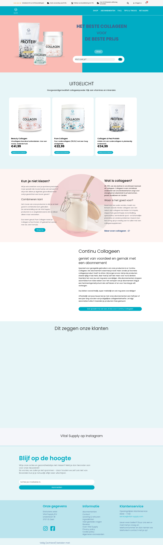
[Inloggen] (134, 3)
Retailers (143, 10)
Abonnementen (108, 10)
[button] (128, 3)
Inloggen (137, 3)
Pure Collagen (53, 130)
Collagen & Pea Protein (94, 130)
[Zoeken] (120, 59)
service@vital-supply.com (132, 508)
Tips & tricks (130, 10)
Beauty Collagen (20, 130)
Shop (95, 10)
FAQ (120, 10)
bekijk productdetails (19, 145)
